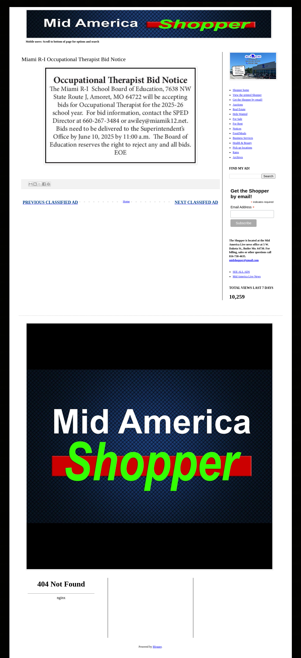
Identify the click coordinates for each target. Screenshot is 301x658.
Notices (237, 128)
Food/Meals (239, 133)
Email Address (242, 207)
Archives (238, 157)
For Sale (237, 119)
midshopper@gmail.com (244, 260)
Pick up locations (242, 147)
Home (126, 201)
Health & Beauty (242, 143)
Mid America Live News (247, 276)
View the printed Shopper (247, 95)
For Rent (238, 123)
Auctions (238, 104)
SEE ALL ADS (241, 271)
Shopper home (241, 90)
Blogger (157, 646)
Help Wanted (240, 114)
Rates (236, 152)
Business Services (243, 138)
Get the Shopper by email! (248, 99)
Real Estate (239, 109)
